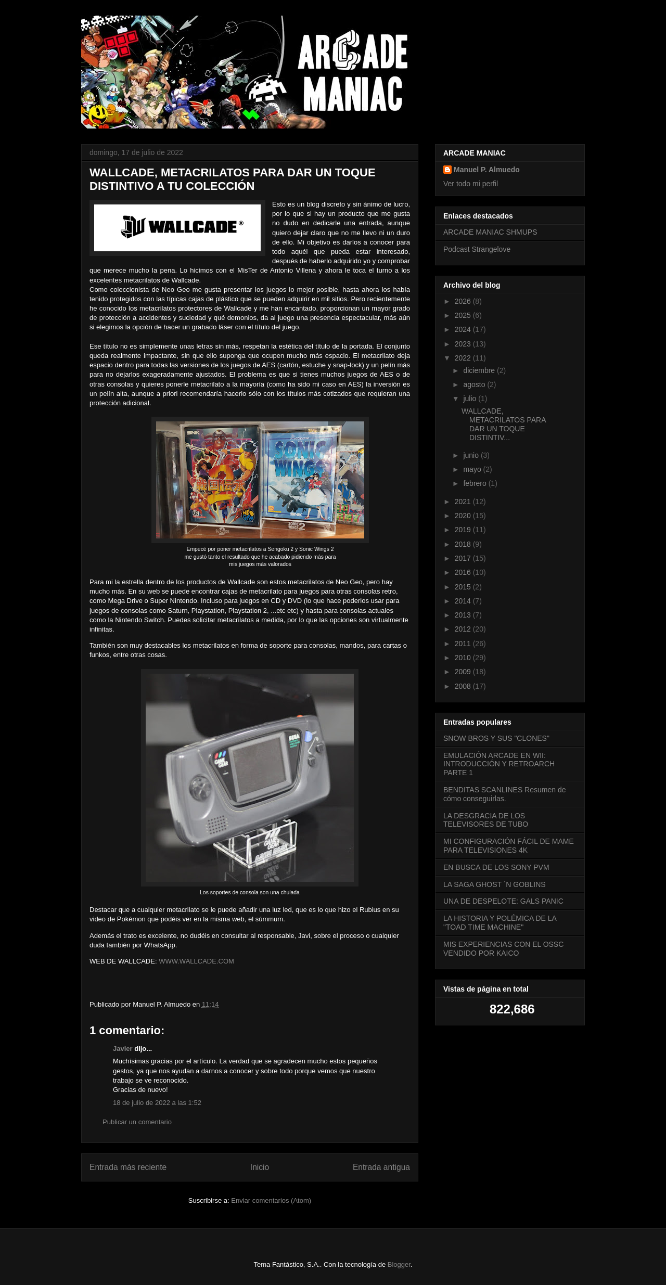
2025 (464, 315)
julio (470, 398)
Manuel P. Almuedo (487, 169)
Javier (123, 1048)
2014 (464, 601)
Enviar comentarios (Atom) (271, 1200)
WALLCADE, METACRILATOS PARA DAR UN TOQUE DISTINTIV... (504, 424)
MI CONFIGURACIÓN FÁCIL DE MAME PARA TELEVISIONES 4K (508, 845)
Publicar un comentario (137, 1122)
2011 (464, 643)
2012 (464, 629)
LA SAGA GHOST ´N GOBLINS (494, 884)
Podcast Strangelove (476, 249)
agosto (475, 384)
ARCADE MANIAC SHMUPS (490, 232)
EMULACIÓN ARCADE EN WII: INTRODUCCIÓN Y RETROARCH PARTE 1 (499, 764)
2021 (464, 501)
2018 (464, 544)
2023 (464, 344)
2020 (464, 515)
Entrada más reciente (127, 1167)
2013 (464, 615)
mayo (473, 469)
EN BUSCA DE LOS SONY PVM (496, 867)
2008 (464, 686)
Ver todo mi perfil (470, 183)
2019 (464, 529)
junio (471, 455)
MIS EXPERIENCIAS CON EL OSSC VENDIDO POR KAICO (503, 948)
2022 (464, 358)
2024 (464, 329)
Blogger (399, 1264)
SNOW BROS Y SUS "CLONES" (496, 738)
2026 (464, 301)
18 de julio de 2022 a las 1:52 (157, 1103)
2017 (464, 558)
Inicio (259, 1167)
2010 (464, 657)
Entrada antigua (381, 1167)
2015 (464, 587)
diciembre (480, 370)
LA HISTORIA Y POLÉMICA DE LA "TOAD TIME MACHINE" (499, 922)
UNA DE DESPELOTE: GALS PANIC (503, 901)
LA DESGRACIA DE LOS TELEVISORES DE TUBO (485, 820)
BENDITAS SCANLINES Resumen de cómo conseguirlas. (504, 794)
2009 (464, 671)
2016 (464, 572)
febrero (475, 483)
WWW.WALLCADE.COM (197, 961)
